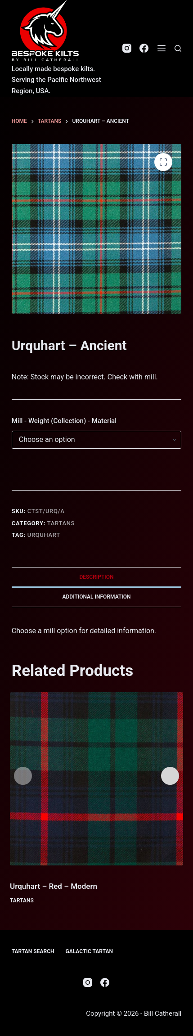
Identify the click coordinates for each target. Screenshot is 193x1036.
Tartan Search (33, 951)
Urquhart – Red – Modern (53, 886)
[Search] (178, 48)
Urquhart (43, 535)
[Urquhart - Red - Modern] (96, 778)
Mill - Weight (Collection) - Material (64, 421)
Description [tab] (96, 577)
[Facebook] (143, 48)
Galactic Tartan (89, 951)
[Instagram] (126, 48)
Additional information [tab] (96, 597)
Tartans (61, 523)
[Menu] (161, 48)
